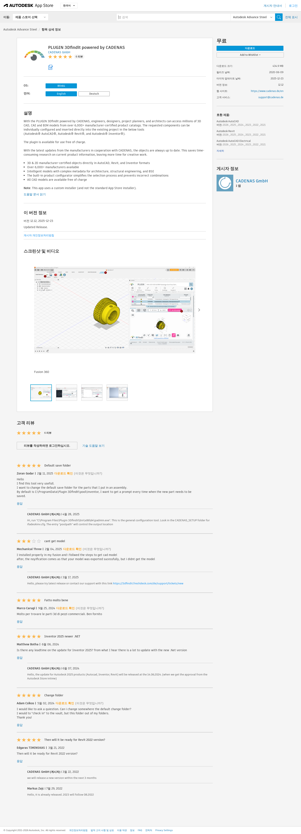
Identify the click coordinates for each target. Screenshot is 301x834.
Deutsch (94, 93)
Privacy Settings (164, 830)
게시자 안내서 (273, 6)
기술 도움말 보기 (93, 446)
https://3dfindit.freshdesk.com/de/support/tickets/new (148, 583)
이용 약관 (122, 830)
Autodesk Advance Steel (20, 29)
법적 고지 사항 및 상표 (102, 830)
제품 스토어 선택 (26, 17)
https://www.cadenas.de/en (267, 91)
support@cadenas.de (270, 97)
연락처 (148, 830)
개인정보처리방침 (78, 830)
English (61, 93)
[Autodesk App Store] (28, 6)
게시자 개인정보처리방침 (39, 235)
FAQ (140, 830)
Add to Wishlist (250, 55)
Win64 (61, 86)
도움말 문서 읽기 (35, 194)
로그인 (293, 6)
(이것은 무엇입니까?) (88, 473)
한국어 (69, 5)
